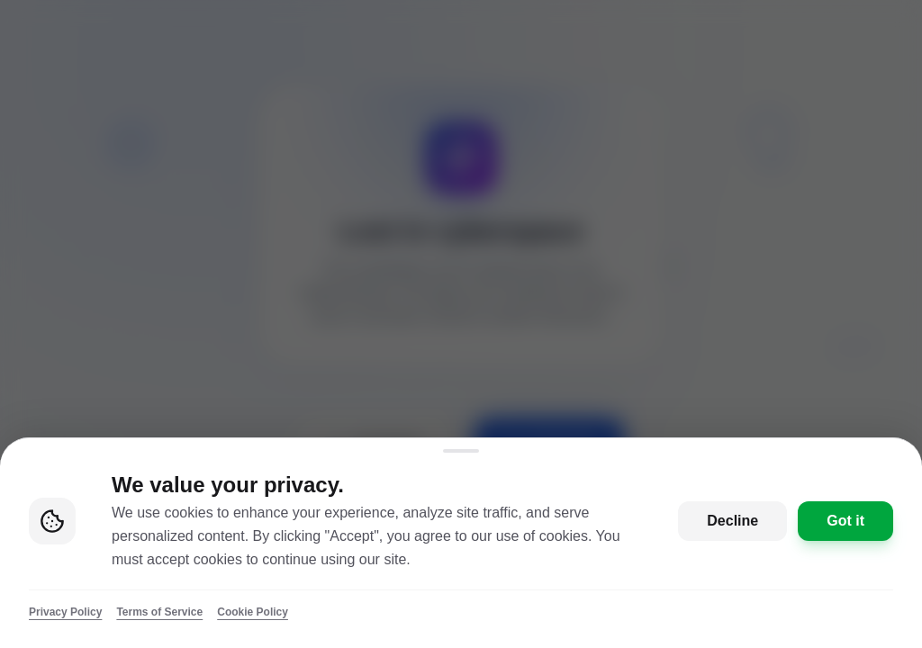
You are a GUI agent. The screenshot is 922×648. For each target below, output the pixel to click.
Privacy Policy (65, 612)
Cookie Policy (252, 612)
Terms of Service (159, 612)
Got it (845, 520)
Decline (732, 520)
